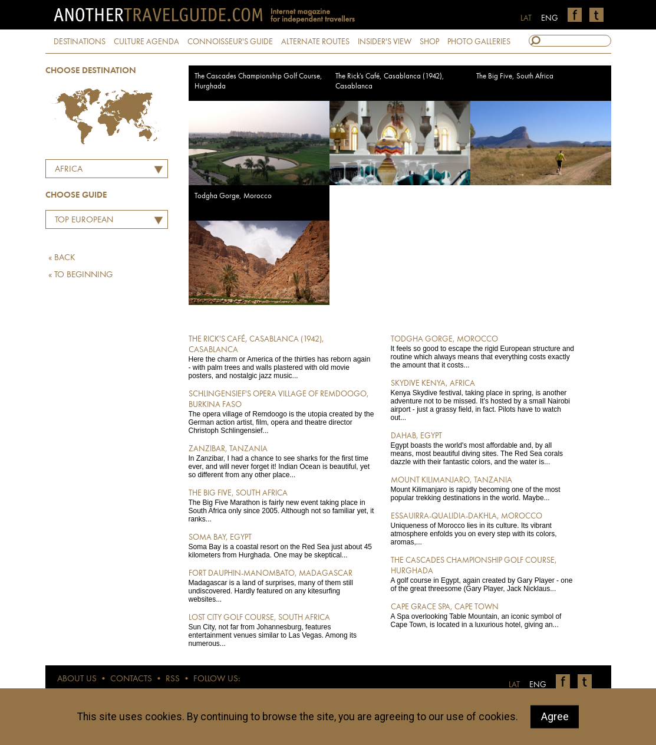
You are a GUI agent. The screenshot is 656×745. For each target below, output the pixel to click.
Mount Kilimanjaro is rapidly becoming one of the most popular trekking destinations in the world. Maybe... (483, 488)
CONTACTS (131, 679)
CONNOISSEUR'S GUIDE (230, 42)
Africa (69, 169)
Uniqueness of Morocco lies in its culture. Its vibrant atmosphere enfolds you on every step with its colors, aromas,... (483, 528)
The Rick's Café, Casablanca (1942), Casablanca (389, 81)
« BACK (61, 258)
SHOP (429, 42)
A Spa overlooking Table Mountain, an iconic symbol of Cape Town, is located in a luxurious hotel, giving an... (483, 615)
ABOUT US (77, 679)
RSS (173, 679)
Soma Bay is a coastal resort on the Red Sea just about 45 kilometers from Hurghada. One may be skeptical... (281, 545)
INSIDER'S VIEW (384, 42)
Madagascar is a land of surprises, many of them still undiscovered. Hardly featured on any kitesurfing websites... (281, 585)
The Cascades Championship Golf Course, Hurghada (258, 81)
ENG (549, 18)
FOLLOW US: (216, 679)
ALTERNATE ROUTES (315, 42)
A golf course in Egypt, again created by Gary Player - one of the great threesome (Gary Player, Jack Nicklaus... (483, 574)
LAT (526, 18)
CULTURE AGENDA (146, 42)
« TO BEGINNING (80, 275)
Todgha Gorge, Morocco (233, 196)
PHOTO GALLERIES (478, 42)
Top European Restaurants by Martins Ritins (81, 222)
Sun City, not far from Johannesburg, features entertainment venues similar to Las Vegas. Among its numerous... (281, 630)
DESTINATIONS (80, 42)
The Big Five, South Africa (514, 76)
